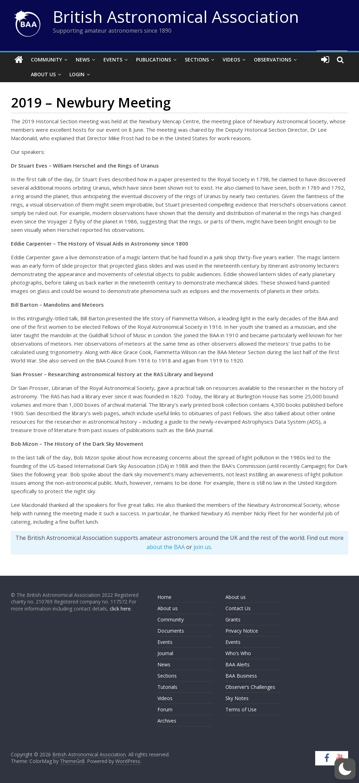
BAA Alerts (237, 664)
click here (120, 608)
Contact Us (238, 608)
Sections (197, 59)
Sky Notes (237, 698)
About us (167, 608)
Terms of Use (241, 709)
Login (65, 74)
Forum (164, 709)
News (83, 59)
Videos (231, 59)
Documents (170, 630)
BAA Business (241, 675)
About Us (32, 74)
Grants (233, 619)
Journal (165, 653)
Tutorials (167, 687)
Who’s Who (238, 653)
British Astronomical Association (176, 16)
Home (164, 597)
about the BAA (166, 547)
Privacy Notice (241, 630)
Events (112, 59)
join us (202, 547)
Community (46, 59)
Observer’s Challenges (250, 687)
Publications (153, 59)
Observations (272, 59)
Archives (166, 720)
